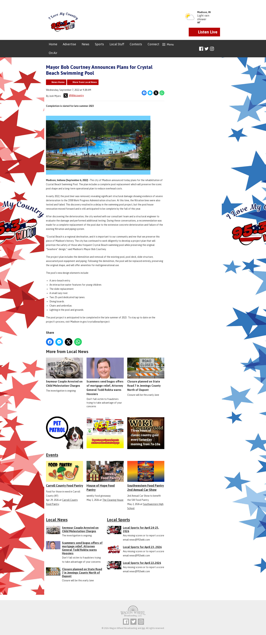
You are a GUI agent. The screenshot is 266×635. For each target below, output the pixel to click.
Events (52, 455)
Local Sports (118, 519)
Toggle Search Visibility (218, 49)
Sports (99, 44)
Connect (153, 44)
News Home (58, 82)
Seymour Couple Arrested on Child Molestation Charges (64, 372)
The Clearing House (112, 500)
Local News (57, 519)
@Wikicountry (74, 95)
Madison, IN (204, 12)
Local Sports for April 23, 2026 (142, 547)
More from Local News (85, 82)
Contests (136, 44)
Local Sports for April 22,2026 (142, 562)
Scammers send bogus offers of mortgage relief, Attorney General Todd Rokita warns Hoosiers (105, 377)
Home (53, 44)
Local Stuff (116, 44)
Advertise (69, 44)
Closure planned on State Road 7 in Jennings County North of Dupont (145, 375)
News (85, 44)
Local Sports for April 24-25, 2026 (141, 529)
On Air (53, 53)
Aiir (143, 628)
